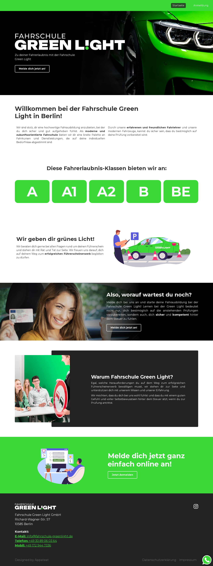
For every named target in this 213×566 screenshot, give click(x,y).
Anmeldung (200, 5)
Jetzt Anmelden (122, 474)
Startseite (178, 5)
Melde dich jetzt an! (32, 68)
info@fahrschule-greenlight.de (44, 536)
